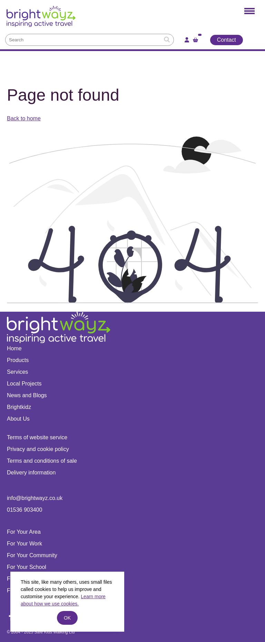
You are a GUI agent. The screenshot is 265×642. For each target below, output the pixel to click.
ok (67, 618)
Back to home (24, 118)
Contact (226, 40)
